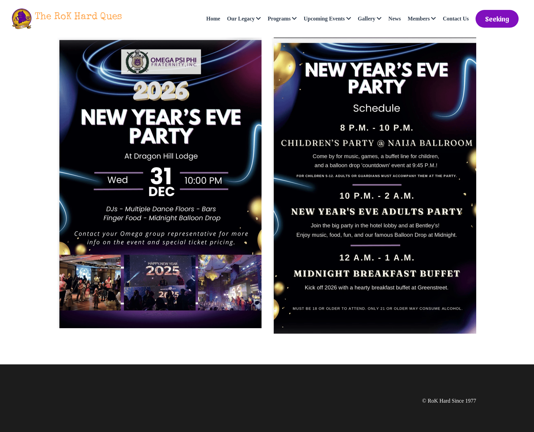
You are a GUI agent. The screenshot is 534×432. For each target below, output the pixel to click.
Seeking (497, 19)
